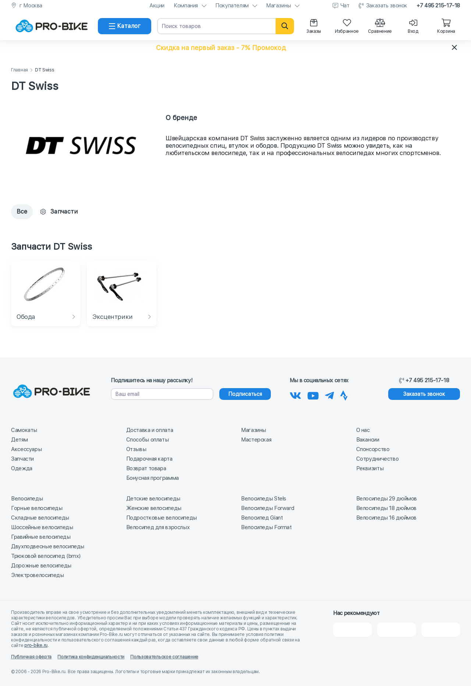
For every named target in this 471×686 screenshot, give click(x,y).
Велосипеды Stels (263, 498)
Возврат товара (146, 468)
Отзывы (136, 449)
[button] (235, 47)
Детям (19, 439)
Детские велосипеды (153, 498)
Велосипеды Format (266, 527)
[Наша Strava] (344, 394)
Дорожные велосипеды (41, 565)
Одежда (21, 468)
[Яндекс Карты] (396, 630)
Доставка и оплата (149, 430)
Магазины (278, 5)
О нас (363, 430)
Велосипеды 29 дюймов (386, 498)
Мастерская (256, 439)
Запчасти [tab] (59, 211)
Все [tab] (22, 211)
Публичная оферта (31, 656)
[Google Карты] (440, 630)
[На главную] (51, 26)
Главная (19, 70)
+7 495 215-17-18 (438, 5)
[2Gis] (352, 630)
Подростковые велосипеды (161, 517)
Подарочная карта (149, 458)
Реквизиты (370, 468)
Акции (156, 5)
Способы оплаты (147, 439)
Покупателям (232, 5)
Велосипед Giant (262, 517)
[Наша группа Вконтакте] (295, 394)
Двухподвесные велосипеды (47, 546)
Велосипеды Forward (267, 508)
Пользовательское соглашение (164, 656)
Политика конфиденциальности (90, 656)
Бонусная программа (152, 478)
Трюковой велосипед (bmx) (46, 556)
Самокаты (24, 430)
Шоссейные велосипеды (42, 527)
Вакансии (367, 439)
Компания (186, 5)
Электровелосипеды (37, 575)
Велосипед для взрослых (158, 527)
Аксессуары (26, 449)
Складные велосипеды (40, 517)
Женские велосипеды (153, 508)
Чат (345, 5)
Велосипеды (27, 498)
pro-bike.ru (35, 645)
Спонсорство (373, 449)
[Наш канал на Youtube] (313, 394)
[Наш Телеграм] (329, 394)
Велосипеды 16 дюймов (386, 517)
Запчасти (22, 458)
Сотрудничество (377, 458)
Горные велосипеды (37, 508)
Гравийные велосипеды (41, 537)
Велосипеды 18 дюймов (386, 508)
